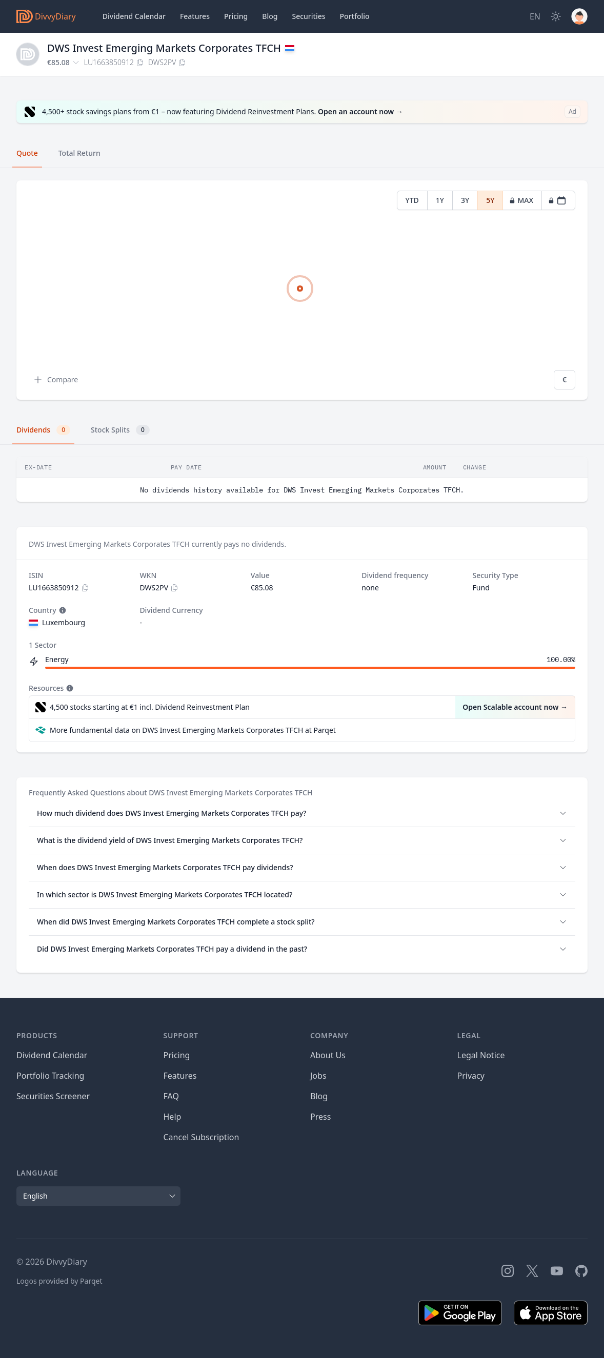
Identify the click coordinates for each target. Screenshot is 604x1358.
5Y (490, 200)
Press (320, 1116)
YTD (412, 200)
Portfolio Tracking (50, 1075)
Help (173, 1116)
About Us (328, 1055)
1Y (440, 200)
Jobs (318, 1075)
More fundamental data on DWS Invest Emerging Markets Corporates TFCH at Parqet (193, 730)
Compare (55, 380)
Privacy (471, 1075)
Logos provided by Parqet (59, 1281)
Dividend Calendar (134, 16)
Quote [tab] (27, 153)
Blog (319, 1096)
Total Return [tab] (79, 153)
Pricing (236, 16)
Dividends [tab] (43, 430)
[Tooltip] (61, 610)
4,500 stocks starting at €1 (150, 707)
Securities (308, 16)
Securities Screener (53, 1096)
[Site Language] (535, 16)
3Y (465, 200)
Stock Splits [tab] (120, 430)
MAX (521, 200)
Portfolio (355, 16)
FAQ (171, 1096)
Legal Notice (481, 1055)
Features (195, 16)
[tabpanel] (302, 290)
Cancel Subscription (201, 1137)
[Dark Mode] (556, 16)
